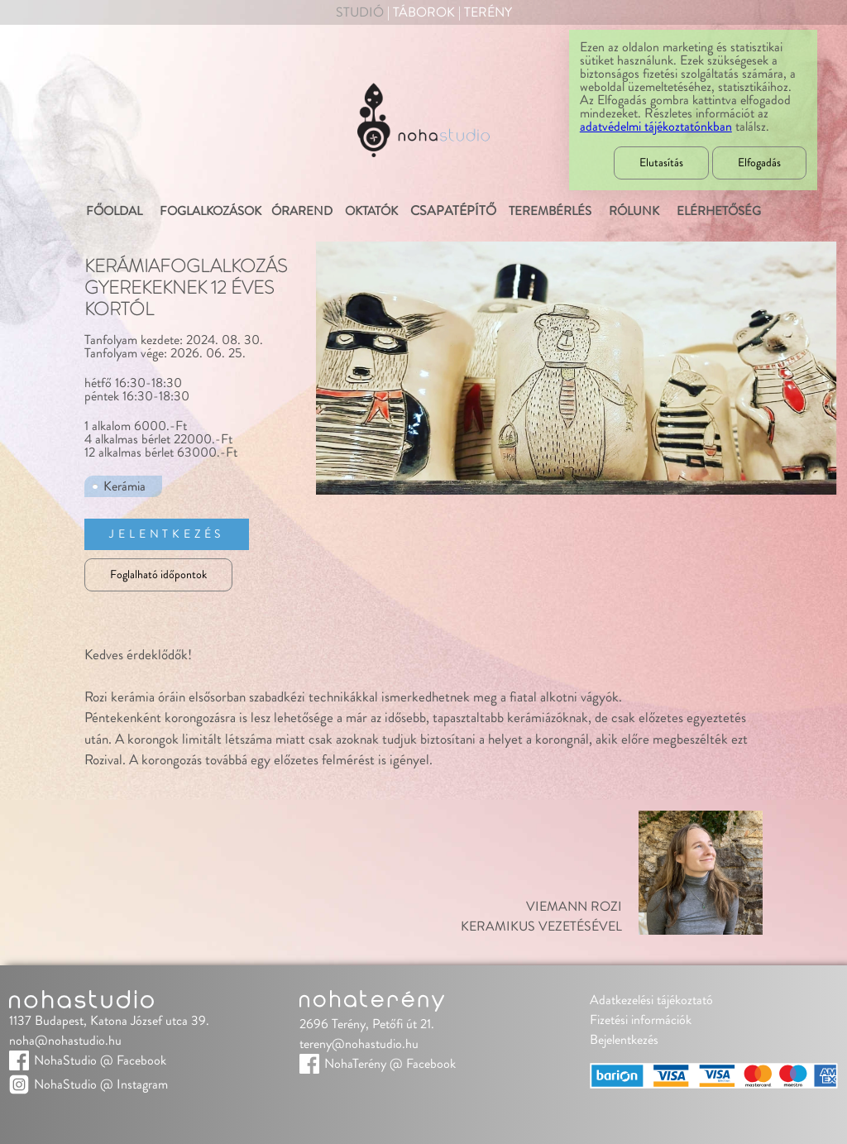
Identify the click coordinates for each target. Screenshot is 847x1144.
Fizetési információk (640, 1020)
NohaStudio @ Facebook (100, 1060)
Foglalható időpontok (158, 575)
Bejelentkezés (624, 1040)
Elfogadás (759, 163)
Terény (488, 12)
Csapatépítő (453, 211)
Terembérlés (548, 211)
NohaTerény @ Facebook (390, 1064)
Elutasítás (661, 163)
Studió (360, 12)
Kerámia (124, 486)
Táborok (424, 12)
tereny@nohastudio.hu (359, 1044)
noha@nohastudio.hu (65, 1041)
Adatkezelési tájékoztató (651, 1000)
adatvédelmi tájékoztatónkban (656, 126)
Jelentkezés (166, 534)
